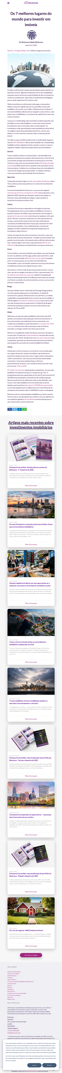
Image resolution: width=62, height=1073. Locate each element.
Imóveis (9, 985)
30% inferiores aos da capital (35, 258)
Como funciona (11, 983)
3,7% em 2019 (21, 366)
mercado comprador (43, 338)
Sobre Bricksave (12, 975)
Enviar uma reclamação (13, 995)
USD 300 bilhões (19, 142)
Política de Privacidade (13, 972)
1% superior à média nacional (29, 301)
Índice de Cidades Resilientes (39, 181)
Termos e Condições (13, 973)
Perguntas (10, 989)
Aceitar (34, 1065)
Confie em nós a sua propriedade (16, 993)
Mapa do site (11, 999)
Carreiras (10, 977)
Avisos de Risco (11, 979)
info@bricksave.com (14, 1033)
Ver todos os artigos (31, 955)
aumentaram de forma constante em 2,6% (22, 193)
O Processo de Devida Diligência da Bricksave (20, 981)
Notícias (10, 51)
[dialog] (31, 1055)
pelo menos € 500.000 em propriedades (39, 385)
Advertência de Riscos (31, 1071)
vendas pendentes (32, 335)
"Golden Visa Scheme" (17, 370)
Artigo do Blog (20, 51)
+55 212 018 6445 (13, 1030)
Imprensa (10, 997)
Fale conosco (11, 991)
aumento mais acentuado (19, 216)
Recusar (49, 1065)
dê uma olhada (29, 399)
